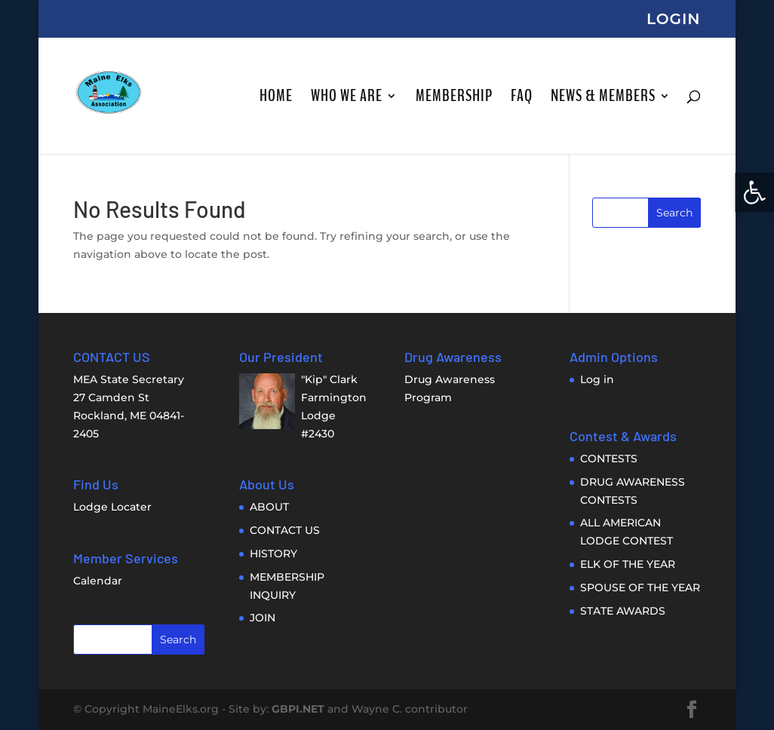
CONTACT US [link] (285, 530)
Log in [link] (597, 379)
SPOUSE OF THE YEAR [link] (640, 587)
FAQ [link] (522, 98)
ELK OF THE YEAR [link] (627, 564)
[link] (754, 192)
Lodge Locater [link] (112, 507)
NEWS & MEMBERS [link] (603, 98)
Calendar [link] (97, 580)
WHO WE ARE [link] (346, 98)
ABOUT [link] (269, 507)
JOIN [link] (262, 617)
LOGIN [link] (674, 19)
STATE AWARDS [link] (622, 611)
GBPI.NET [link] (298, 709)
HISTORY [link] (273, 553)
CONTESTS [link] (608, 458)
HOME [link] (276, 98)
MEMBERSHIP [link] (454, 98)
